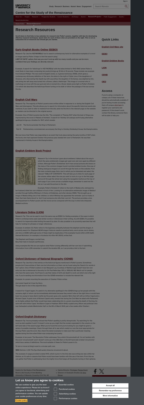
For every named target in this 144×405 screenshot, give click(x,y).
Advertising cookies (65, 394)
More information (110, 396)
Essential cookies (64, 384)
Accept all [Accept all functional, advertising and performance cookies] (110, 385)
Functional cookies (64, 389)
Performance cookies (65, 399)
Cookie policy (21, 401)
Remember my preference (110, 390)
